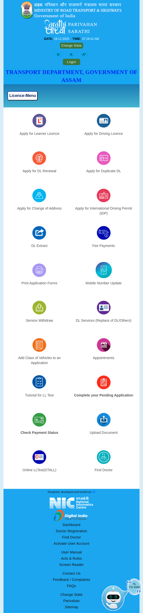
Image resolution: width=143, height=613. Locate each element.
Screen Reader (71, 565)
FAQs (71, 586)
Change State (71, 45)
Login (71, 62)
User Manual (71, 552)
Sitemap (71, 607)
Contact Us (71, 573)
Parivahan (71, 601)
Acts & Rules (71, 558)
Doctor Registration (71, 531)
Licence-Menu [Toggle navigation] (22, 95)
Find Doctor (71, 537)
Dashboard (71, 525)
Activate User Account (71, 543)
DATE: (48, 39)
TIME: (76, 39)
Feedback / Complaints (71, 580)
